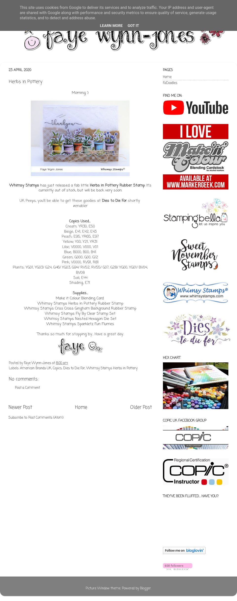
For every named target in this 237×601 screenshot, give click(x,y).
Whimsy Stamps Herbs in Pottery (112, 368)
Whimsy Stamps (24, 185)
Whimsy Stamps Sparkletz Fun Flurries (80, 324)
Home (81, 407)
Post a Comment (27, 388)
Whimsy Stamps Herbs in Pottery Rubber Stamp (80, 303)
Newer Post (20, 407)
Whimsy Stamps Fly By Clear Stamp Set (80, 313)
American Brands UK (35, 368)
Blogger (145, 588)
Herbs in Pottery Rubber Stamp (117, 185)
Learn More (111, 25)
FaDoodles (170, 83)
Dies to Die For (114, 201)
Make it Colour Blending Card (80, 298)
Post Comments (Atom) (45, 417)
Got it (133, 25)
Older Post (141, 407)
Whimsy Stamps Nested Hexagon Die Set (80, 319)
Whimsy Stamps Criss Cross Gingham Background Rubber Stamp (80, 308)
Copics (57, 368)
